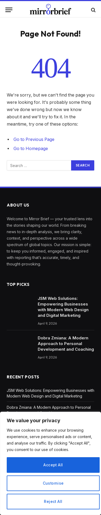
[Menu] (8, 10)
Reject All (53, 501)
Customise (53, 483)
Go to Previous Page (33, 139)
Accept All (53, 465)
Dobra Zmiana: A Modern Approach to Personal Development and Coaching (66, 343)
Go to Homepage (30, 148)
